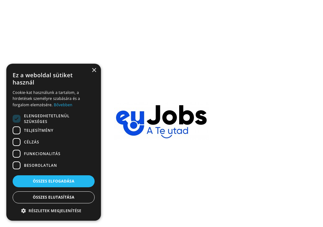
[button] (54, 210)
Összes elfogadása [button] (53, 181)
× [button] (93, 70)
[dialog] (53, 142)
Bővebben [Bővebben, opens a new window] (63, 105)
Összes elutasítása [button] (53, 197)
